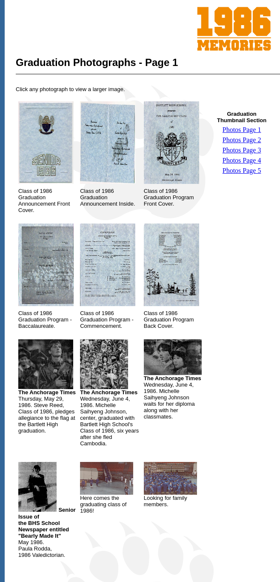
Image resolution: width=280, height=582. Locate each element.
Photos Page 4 (242, 160)
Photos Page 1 (242, 129)
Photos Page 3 (242, 150)
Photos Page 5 (242, 170)
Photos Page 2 (242, 139)
